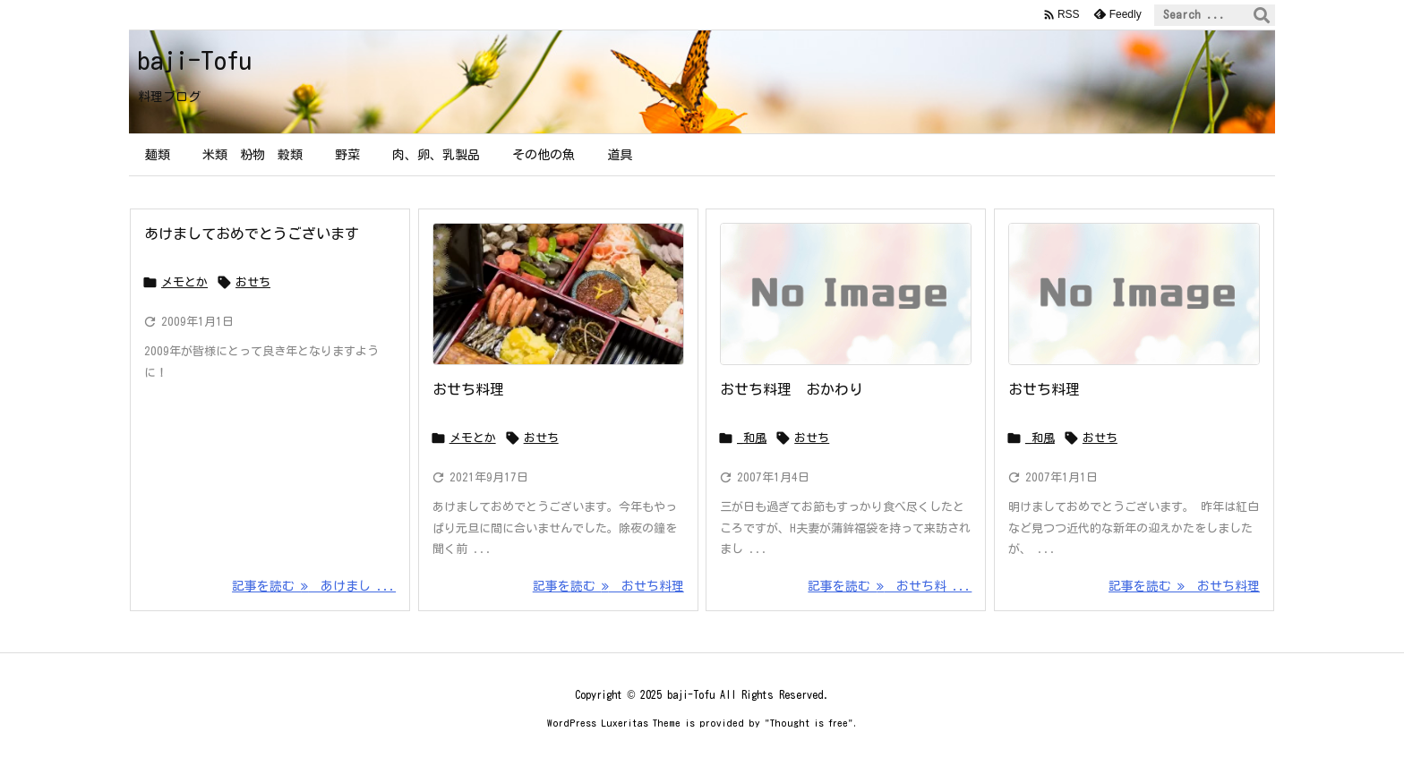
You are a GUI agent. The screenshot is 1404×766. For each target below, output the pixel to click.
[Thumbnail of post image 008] (558, 294)
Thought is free (809, 723)
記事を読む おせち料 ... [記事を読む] (890, 586)
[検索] (1261, 15)
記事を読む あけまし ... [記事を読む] (314, 586)
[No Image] (846, 294)
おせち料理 (468, 389)
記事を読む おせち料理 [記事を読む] (608, 586)
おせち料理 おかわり (791, 389)
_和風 (751, 438)
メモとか (184, 282)
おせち (252, 282)
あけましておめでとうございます (251, 233)
